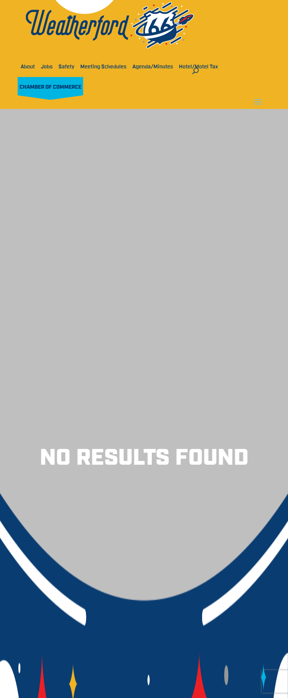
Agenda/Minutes (152, 66)
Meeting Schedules (103, 66)
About (28, 66)
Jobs (46, 66)
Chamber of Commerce (50, 87)
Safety (66, 66)
